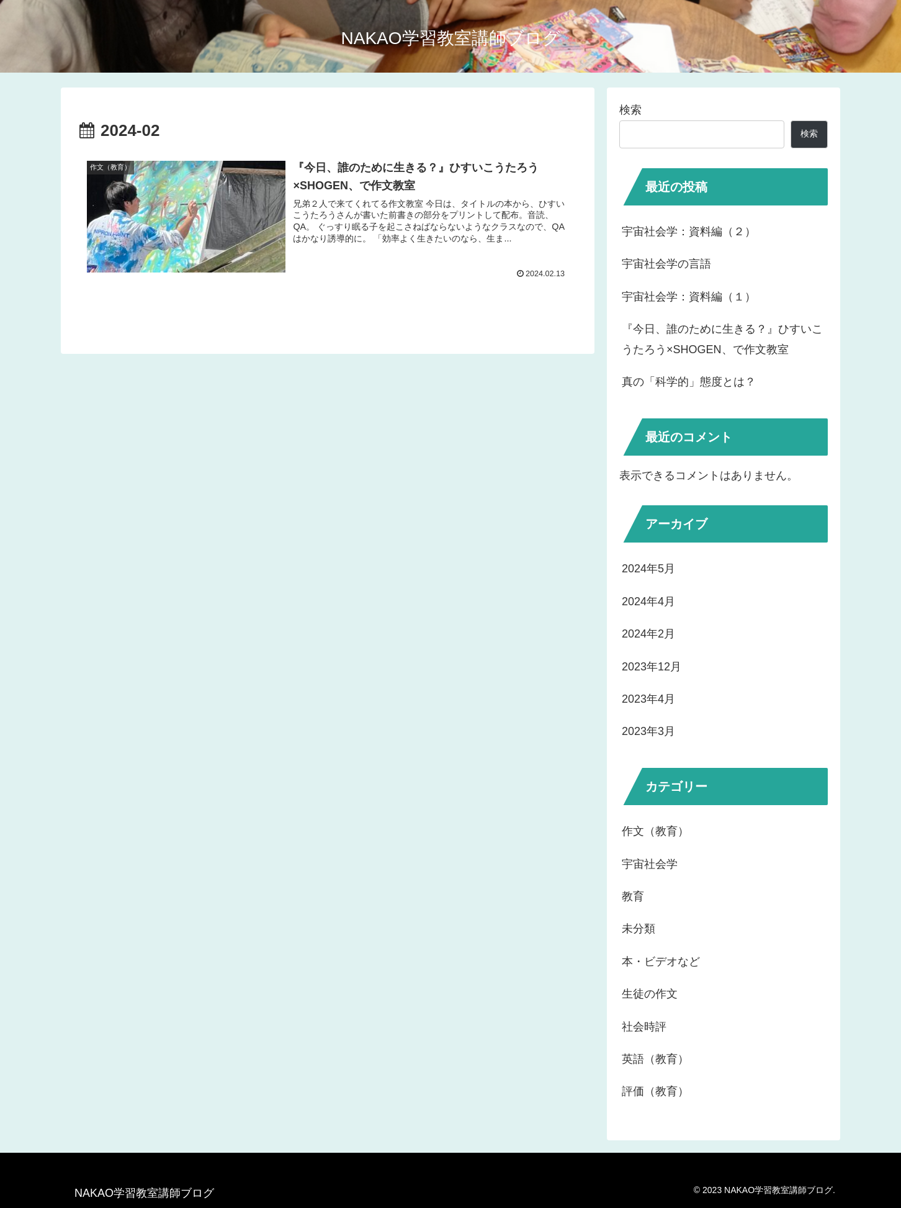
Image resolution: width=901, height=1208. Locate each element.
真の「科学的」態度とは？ (689, 382)
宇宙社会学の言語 (666, 264)
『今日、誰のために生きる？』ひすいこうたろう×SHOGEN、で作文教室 (722, 339)
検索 (630, 110)
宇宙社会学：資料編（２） (689, 231)
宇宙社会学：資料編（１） (689, 297)
